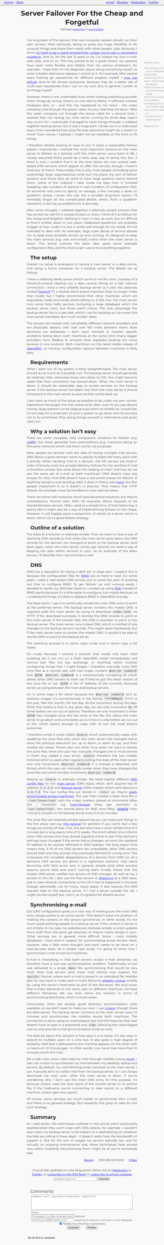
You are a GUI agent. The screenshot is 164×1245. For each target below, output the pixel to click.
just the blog (95, 29)
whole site (78, 29)
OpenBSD (34, 348)
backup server (71, 787)
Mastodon (138, 2)
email (110, 2)
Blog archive (151, 126)
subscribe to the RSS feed (66, 1174)
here (119, 482)
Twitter (153, 2)
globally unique (114, 980)
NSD (118, 588)
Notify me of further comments (84, 1226)
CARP (31, 442)
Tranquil (44, 291)
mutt (130, 1059)
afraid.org (106, 878)
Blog (19, 2)
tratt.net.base (80, 804)
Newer (89, 1160)
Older (133, 1160)
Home (8, 2)
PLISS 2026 (150, 74)
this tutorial (72, 824)
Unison (110, 1008)
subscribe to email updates (111, 1174)
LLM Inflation (151, 100)
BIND (85, 576)
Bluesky (123, 2)
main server (66, 783)
